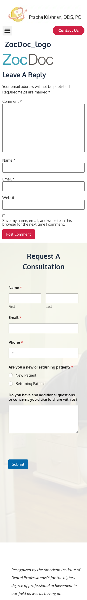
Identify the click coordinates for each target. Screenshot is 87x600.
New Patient (26, 375)
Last (49, 306)
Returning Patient (30, 383)
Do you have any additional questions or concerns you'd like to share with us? (43, 397)
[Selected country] (12, 353)
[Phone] (43, 353)
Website (9, 197)
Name (9, 160)
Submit (18, 464)
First (12, 306)
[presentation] (43, 456)
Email (8, 179)
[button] (7, 30)
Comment (12, 101)
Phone (16, 342)
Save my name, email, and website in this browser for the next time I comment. (37, 222)
